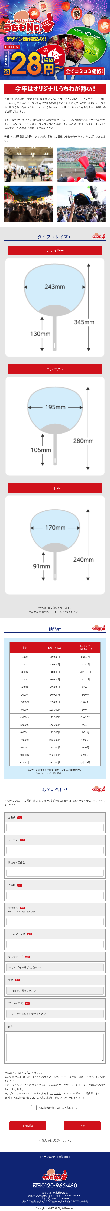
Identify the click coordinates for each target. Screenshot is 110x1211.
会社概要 (63, 1156)
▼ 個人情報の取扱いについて (55, 1140)
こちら (57, 1093)
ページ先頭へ (49, 1156)
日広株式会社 (60, 1192)
